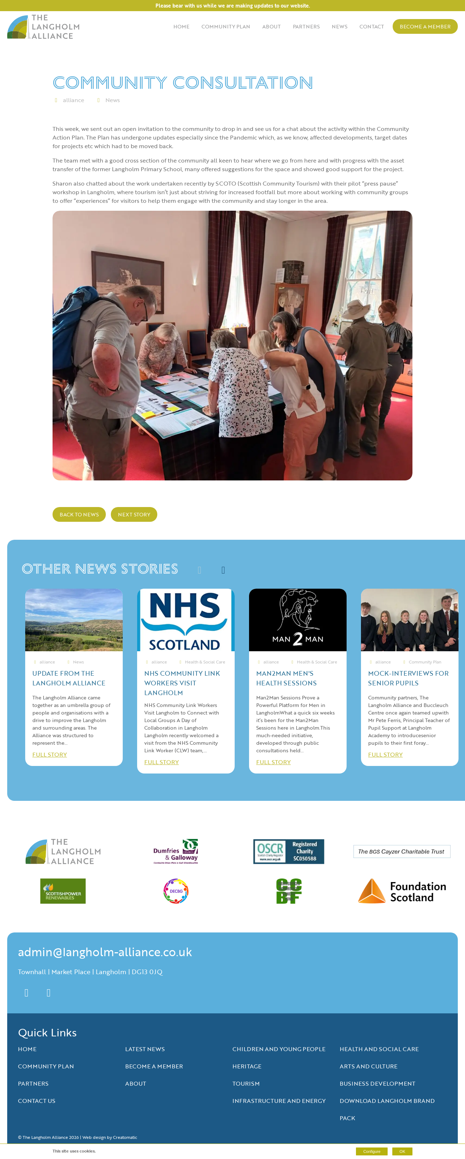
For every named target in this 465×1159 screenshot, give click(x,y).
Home (181, 26)
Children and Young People (278, 1049)
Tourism (246, 1083)
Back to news (79, 514)
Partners (306, 26)
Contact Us (36, 1100)
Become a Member (425, 26)
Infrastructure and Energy (279, 1100)
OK (402, 1151)
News (339, 26)
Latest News (145, 1049)
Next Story (134, 514)
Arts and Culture (368, 1066)
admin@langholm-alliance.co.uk (105, 951)
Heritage (246, 1066)
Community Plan (226, 26)
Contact (372, 26)
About (271, 26)
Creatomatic (125, 1137)
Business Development (377, 1083)
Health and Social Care (379, 1049)
